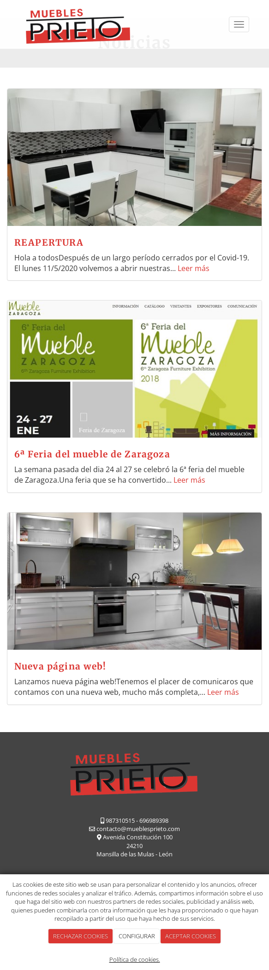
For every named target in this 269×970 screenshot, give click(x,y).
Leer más (193, 268)
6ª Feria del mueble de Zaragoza (92, 454)
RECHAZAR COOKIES (80, 936)
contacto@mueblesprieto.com (138, 829)
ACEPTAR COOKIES (190, 936)
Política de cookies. (134, 959)
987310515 (120, 820)
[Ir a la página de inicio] (78, 24)
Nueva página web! (60, 666)
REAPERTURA (49, 242)
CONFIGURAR (137, 936)
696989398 (153, 820)
